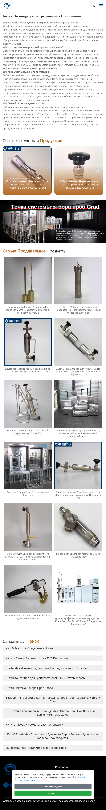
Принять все (53, 793)
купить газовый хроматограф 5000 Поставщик (37, 658)
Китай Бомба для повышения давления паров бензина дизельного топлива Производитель (53, 736)
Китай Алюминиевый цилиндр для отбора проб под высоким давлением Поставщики (53, 712)
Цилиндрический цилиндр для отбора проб (36, 748)
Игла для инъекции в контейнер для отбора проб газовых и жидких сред (53, 699)
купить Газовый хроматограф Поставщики (34, 724)
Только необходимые (53, 786)
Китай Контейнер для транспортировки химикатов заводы (45, 678)
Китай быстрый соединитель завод (29, 648)
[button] (98, 170)
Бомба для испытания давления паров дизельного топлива (46, 668)
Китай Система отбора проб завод (29, 688)
